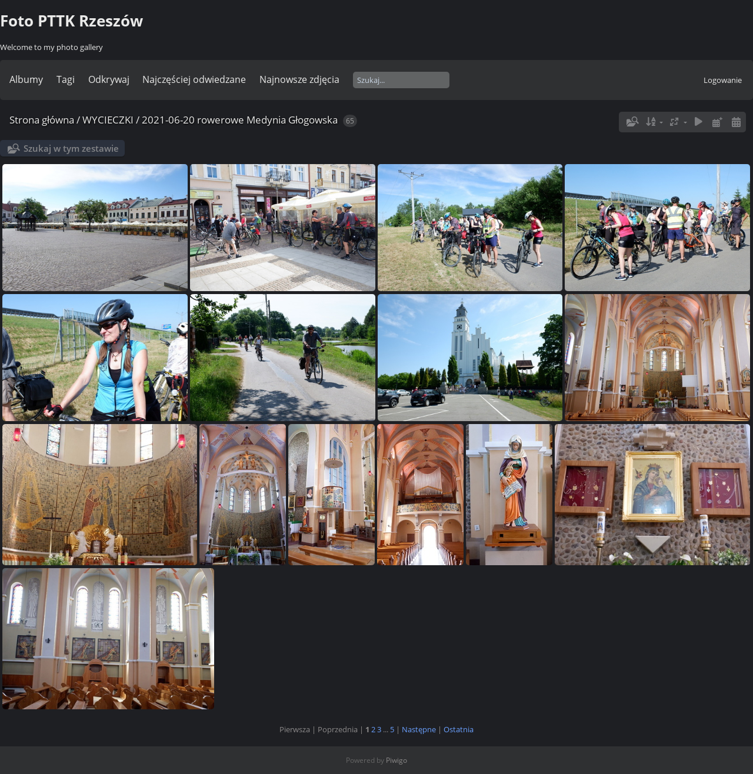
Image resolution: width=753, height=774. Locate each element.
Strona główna (41, 119)
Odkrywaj (108, 79)
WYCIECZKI (108, 119)
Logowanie (723, 80)
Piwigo (396, 760)
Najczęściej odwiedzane (194, 79)
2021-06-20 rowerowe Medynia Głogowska (240, 119)
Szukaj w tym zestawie (71, 148)
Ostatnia (459, 729)
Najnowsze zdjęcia (299, 79)
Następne (419, 729)
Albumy (26, 79)
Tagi (65, 79)
